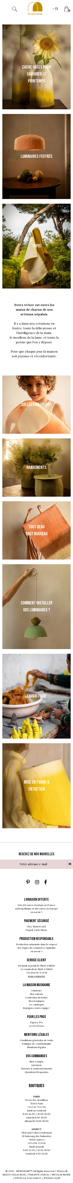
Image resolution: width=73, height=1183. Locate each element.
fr (56, 9)
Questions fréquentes (36, 1072)
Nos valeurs (36, 994)
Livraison (36, 1065)
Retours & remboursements (36, 1068)
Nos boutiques (37, 1001)
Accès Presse (36, 1025)
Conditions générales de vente (36, 1040)
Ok (70, 864)
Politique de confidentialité (36, 1043)
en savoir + (37, 912)
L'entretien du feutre (36, 997)
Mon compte (36, 1061)
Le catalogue (36, 1004)
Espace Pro (36, 1022)
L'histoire (36, 990)
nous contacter (36, 976)
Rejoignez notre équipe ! (36, 1008)
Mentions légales (36, 1047)
